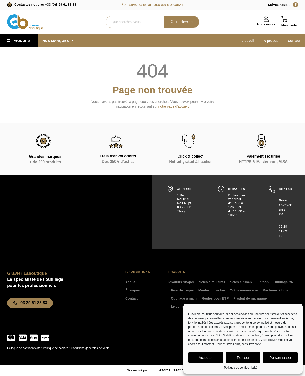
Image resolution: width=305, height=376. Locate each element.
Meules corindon (211, 290)
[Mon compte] (266, 19)
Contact (294, 41)
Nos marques (58, 41)
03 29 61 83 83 (283, 231)
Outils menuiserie (244, 290)
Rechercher (181, 22)
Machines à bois (275, 290)
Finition (263, 282)
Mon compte (266, 24)
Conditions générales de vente (90, 348)
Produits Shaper (181, 282)
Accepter (206, 358)
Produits (21, 41)
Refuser (243, 358)
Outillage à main (184, 298)
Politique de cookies (55, 348)
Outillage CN (283, 282)
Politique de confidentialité (240, 367)
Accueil (248, 41)
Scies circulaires (212, 282)
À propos (271, 41)
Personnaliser (280, 358)
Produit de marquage (250, 298)
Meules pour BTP (215, 298)
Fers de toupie (182, 290)
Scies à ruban (241, 282)
